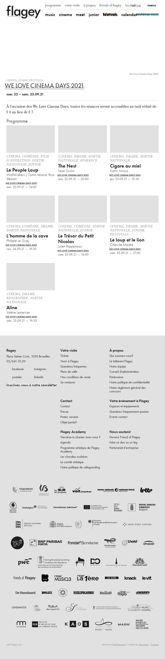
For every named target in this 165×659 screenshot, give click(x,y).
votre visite (72, 5)
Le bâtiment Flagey (121, 361)
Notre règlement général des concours (127, 389)
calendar (129, 14)
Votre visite (68, 350)
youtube (17, 377)
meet (80, 14)
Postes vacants (69, 417)
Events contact (118, 417)
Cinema (11, 80)
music (50, 14)
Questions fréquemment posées (129, 411)
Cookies (155, 644)
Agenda (65, 442)
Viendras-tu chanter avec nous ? (80, 437)
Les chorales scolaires (74, 456)
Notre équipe (117, 366)
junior (94, 14)
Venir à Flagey (69, 361)
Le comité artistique (72, 462)
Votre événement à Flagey (129, 401)
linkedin (39, 377)
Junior (23, 80)
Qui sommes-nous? (121, 356)
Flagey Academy (73, 432)
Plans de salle (68, 371)
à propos (90, 5)
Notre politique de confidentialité (129, 382)
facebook (18, 369)
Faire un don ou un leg (123, 442)
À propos (116, 350)
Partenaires (116, 377)
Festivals (36, 80)
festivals (110, 14)
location (130, 5)
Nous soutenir (120, 432)
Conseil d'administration (124, 371)
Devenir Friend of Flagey (124, 437)
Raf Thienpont (118, 644)
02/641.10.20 (15, 361)
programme (53, 5)
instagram (40, 369)
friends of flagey (110, 5)
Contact (66, 401)
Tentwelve (143, 644)
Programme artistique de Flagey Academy (79, 449)
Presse (64, 411)
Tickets (64, 356)
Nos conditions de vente (75, 377)
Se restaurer (67, 382)
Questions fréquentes (73, 366)
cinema (65, 14)
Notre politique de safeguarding (80, 467)
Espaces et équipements (124, 406)
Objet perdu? (68, 422)
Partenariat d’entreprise (123, 448)
